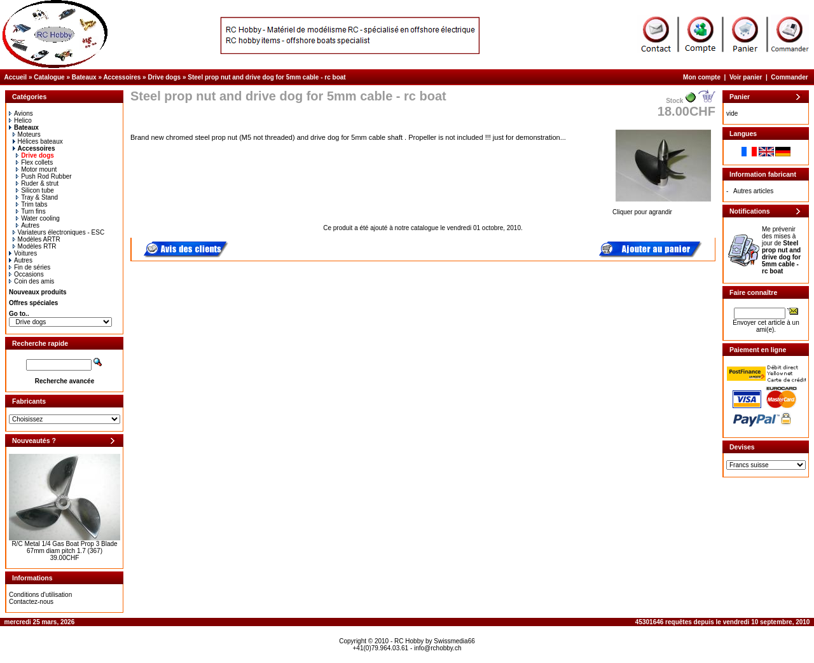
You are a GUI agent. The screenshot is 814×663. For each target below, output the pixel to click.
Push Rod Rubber (44, 176)
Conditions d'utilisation (40, 594)
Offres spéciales (33, 302)
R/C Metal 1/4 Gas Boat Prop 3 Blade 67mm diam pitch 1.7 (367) (64, 547)
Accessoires (122, 77)
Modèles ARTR (36, 239)
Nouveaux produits (38, 292)
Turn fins (31, 211)
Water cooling (38, 218)
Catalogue (49, 77)
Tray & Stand (37, 197)
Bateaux (84, 77)
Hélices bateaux (38, 141)
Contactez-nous (31, 601)
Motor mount (36, 169)
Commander (789, 77)
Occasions (26, 274)
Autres (27, 225)
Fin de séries (29, 267)
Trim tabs (31, 204)
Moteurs (27, 134)
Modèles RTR (35, 246)
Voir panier (745, 77)
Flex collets (34, 162)
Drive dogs (164, 77)
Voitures (23, 253)
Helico (20, 120)
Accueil (15, 77)
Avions (21, 113)
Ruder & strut (37, 183)
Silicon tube (35, 190)
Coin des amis (31, 281)
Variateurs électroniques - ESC (59, 232)
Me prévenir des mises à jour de (781, 250)
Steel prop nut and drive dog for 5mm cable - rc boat (266, 77)
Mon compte (702, 77)
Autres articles (753, 191)
